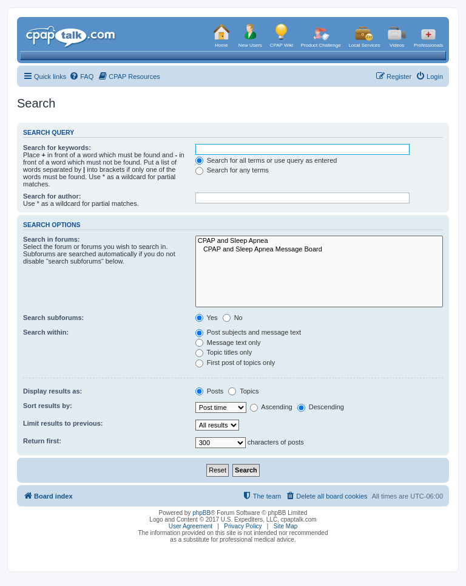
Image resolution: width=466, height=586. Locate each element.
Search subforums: (53, 317)
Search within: (46, 332)
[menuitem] (81, 76)
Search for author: (52, 196)
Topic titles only (223, 352)
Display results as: (52, 391)
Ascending (271, 407)
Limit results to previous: (63, 423)
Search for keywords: (57, 147)
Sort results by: (47, 405)
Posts (209, 391)
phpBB (201, 512)
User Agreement (190, 526)
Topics (243, 391)
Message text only (228, 342)
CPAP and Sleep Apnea (319, 241)
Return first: (42, 441)
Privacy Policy (243, 526)
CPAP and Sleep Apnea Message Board (319, 249)
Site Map (285, 526)
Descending (320, 407)
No (233, 317)
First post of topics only (235, 362)
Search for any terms (232, 170)
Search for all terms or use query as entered (266, 160)
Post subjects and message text (248, 332)
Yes (206, 317)
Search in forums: (51, 239)
